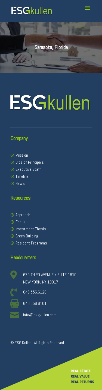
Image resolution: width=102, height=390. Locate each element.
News (20, 183)
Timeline (22, 176)
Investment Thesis (31, 229)
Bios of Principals (30, 162)
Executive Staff (28, 169)
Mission (22, 155)
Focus (21, 222)
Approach (23, 215)
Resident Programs (31, 243)
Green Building (27, 236)
